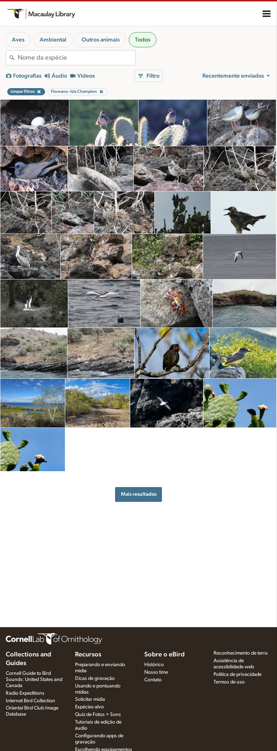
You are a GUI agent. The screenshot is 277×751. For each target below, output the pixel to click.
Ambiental (53, 40)
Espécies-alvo (89, 706)
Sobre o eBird (164, 654)
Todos (142, 40)
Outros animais (101, 40)
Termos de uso (229, 682)
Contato (153, 679)
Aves (18, 40)
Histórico (154, 664)
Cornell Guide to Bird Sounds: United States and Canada (34, 679)
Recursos (88, 654)
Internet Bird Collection (30, 700)
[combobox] (76, 58)
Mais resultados (139, 494)
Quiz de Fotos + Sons (98, 714)
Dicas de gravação (95, 678)
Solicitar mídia (90, 699)
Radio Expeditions (25, 693)
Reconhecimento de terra (241, 653)
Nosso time (156, 672)
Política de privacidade (237, 674)
